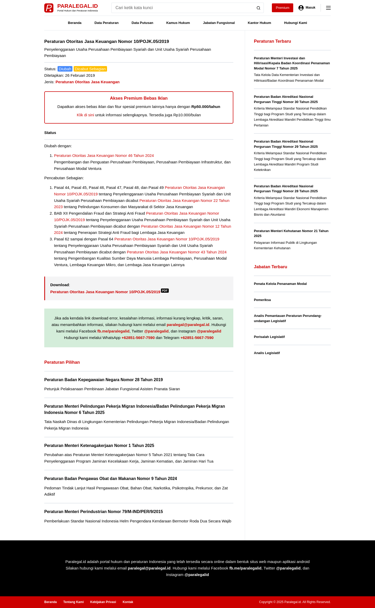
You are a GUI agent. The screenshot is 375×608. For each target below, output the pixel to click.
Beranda (75, 23)
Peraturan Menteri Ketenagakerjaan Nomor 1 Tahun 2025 (99, 445)
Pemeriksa (262, 300)
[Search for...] (182, 8)
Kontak (128, 602)
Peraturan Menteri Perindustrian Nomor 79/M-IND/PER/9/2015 (103, 511)
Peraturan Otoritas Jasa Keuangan (87, 82)
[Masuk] (306, 7)
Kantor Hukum (259, 23)
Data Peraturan (106, 23)
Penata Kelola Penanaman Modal (280, 284)
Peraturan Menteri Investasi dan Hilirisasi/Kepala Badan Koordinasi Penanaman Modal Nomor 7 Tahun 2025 (292, 63)
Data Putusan (142, 23)
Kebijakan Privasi (103, 602)
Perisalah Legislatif (269, 337)
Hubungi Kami (295, 23)
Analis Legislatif (267, 353)
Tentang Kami (73, 602)
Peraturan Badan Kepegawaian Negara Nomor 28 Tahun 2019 (103, 379)
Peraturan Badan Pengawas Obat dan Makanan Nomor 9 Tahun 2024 (110, 478)
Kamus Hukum (178, 23)
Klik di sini (85, 115)
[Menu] (328, 7)
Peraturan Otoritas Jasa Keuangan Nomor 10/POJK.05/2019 (166, 239)
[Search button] (258, 8)
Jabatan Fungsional (219, 23)
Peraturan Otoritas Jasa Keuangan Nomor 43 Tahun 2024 (177, 252)
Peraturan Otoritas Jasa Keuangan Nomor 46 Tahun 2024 (104, 155)
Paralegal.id (77, 6)
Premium (282, 8)
